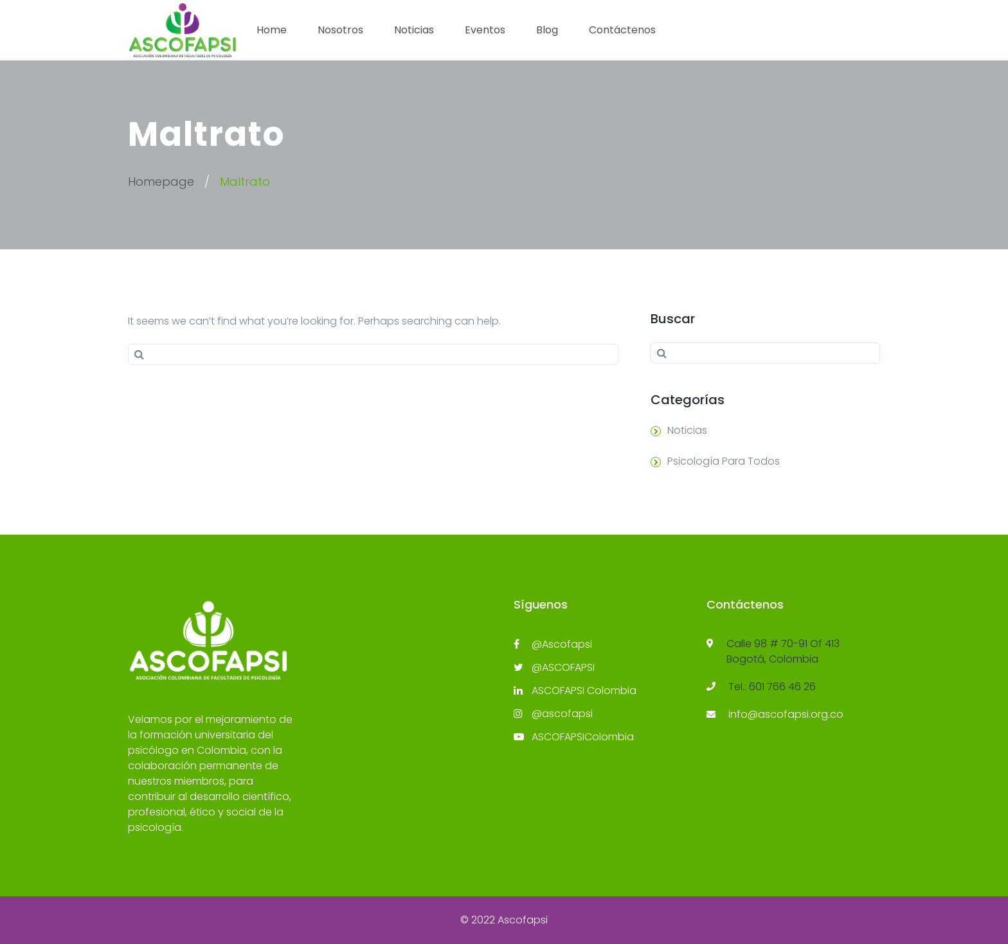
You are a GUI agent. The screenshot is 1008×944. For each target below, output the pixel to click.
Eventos (485, 29)
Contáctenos (622, 29)
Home (271, 29)
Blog (547, 29)
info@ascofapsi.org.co (785, 714)
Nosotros (340, 29)
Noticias (414, 29)
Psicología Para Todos (723, 461)
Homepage (161, 182)
